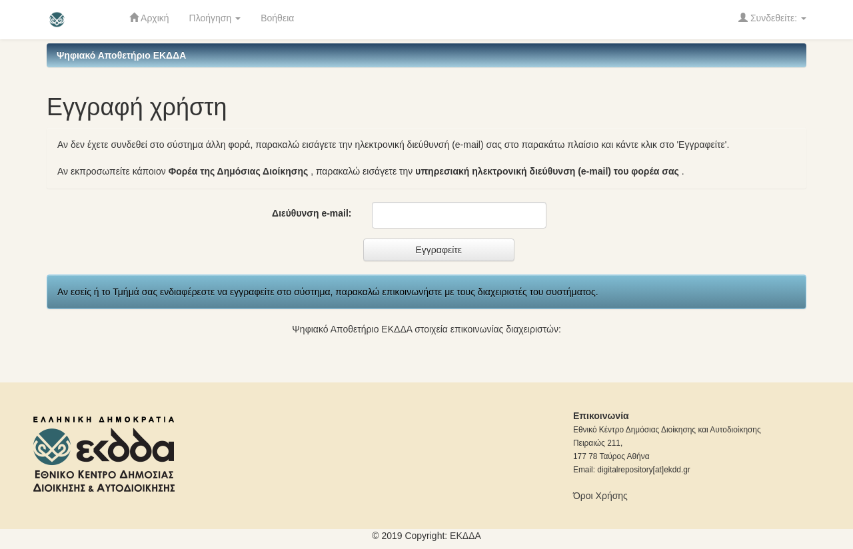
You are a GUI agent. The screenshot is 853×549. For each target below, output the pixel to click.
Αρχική (149, 17)
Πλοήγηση (215, 18)
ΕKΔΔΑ (465, 535)
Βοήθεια (277, 18)
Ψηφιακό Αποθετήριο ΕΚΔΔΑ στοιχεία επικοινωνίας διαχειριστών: (426, 329)
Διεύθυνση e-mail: (311, 213)
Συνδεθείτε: (772, 17)
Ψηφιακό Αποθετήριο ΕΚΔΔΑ (121, 55)
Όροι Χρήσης (600, 495)
